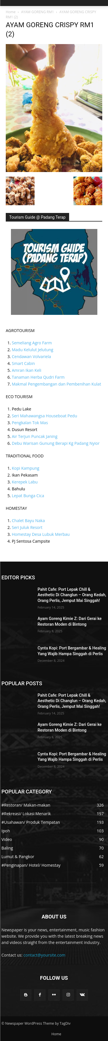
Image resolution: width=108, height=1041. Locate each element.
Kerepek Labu (25, 482)
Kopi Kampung (25, 468)
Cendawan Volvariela (31, 356)
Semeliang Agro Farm (32, 342)
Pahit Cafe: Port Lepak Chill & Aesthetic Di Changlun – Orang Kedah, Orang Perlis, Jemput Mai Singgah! (72, 595)
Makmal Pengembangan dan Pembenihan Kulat (56, 384)
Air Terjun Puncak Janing (34, 436)
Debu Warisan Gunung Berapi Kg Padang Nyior (56, 443)
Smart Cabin (23, 363)
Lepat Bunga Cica (28, 495)
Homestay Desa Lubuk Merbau (41, 534)
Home (11, 11)
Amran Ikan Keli (26, 370)
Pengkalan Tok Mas (30, 422)
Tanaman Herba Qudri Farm (38, 377)
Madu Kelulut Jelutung (32, 349)
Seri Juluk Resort (27, 527)
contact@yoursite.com (44, 955)
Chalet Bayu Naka (28, 520)
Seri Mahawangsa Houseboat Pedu (44, 415)
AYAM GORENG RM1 (37, 11)
